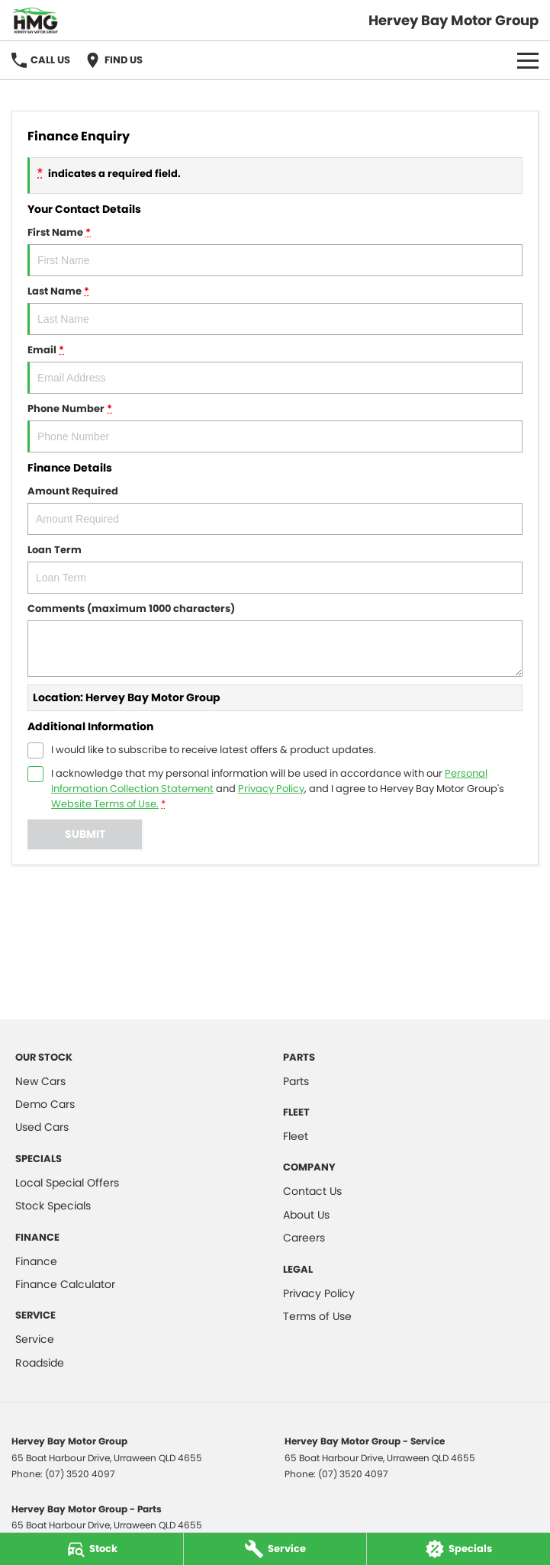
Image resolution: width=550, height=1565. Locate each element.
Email (275, 368)
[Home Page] (35, 20)
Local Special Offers (67, 1182)
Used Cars (42, 1127)
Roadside (39, 1362)
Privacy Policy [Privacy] (271, 788)
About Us (306, 1214)
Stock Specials (53, 1205)
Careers (304, 1237)
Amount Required (275, 509)
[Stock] (91, 1549)
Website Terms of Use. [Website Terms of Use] (105, 804)
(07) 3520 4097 (80, 1473)
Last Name (275, 309)
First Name (275, 250)
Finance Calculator (65, 1284)
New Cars (40, 1081)
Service (34, 1339)
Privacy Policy (319, 1293)
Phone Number (275, 426)
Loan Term (275, 568)
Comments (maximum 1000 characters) (275, 639)
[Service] (275, 1549)
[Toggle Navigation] (528, 60)
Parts (296, 1081)
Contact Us (312, 1191)
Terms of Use (317, 1316)
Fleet (295, 1136)
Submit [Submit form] (85, 834)
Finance (36, 1261)
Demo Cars (45, 1104)
